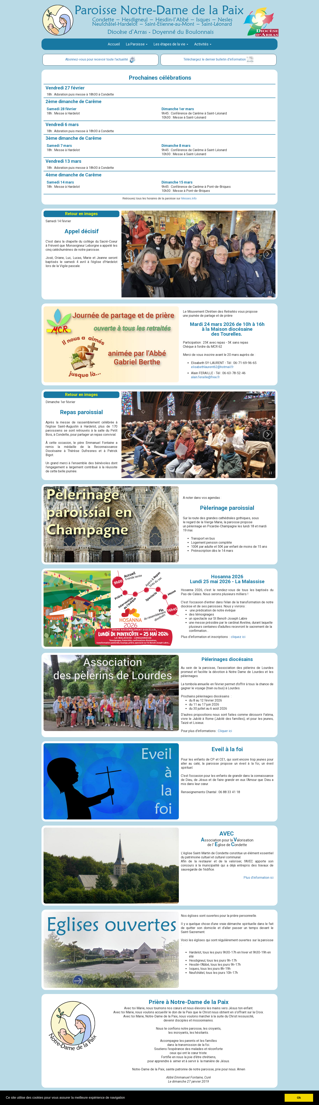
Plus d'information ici (258, 878)
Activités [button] (202, 44)
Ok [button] (299, 1097)
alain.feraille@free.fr (205, 377)
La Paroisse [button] (136, 44)
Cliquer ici (225, 731)
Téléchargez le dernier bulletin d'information (215, 59)
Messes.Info (189, 198)
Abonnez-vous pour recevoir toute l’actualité (96, 59)
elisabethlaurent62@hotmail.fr (212, 367)
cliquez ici (238, 637)
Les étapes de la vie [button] (171, 44)
